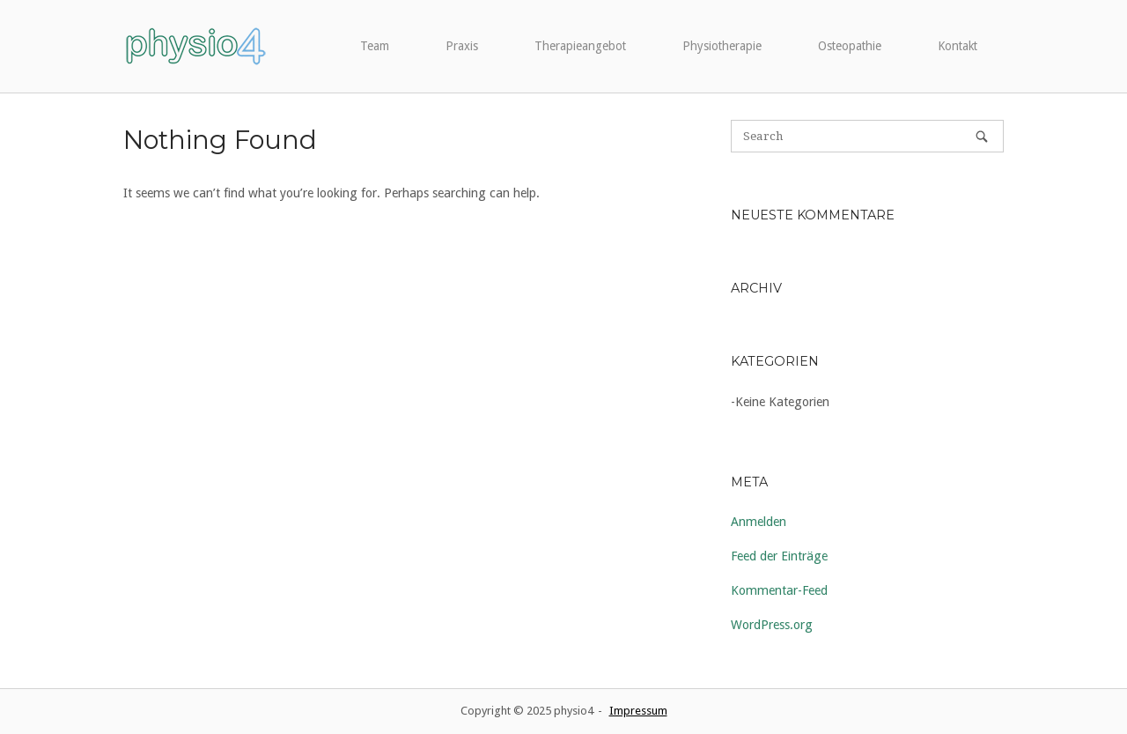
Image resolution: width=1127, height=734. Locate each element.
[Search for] (867, 136)
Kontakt (957, 46)
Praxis (462, 46)
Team (374, 46)
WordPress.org (772, 625)
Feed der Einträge (779, 556)
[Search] (982, 136)
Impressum (638, 710)
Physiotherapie (722, 46)
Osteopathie (849, 46)
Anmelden (758, 522)
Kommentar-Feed (779, 590)
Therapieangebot (580, 46)
